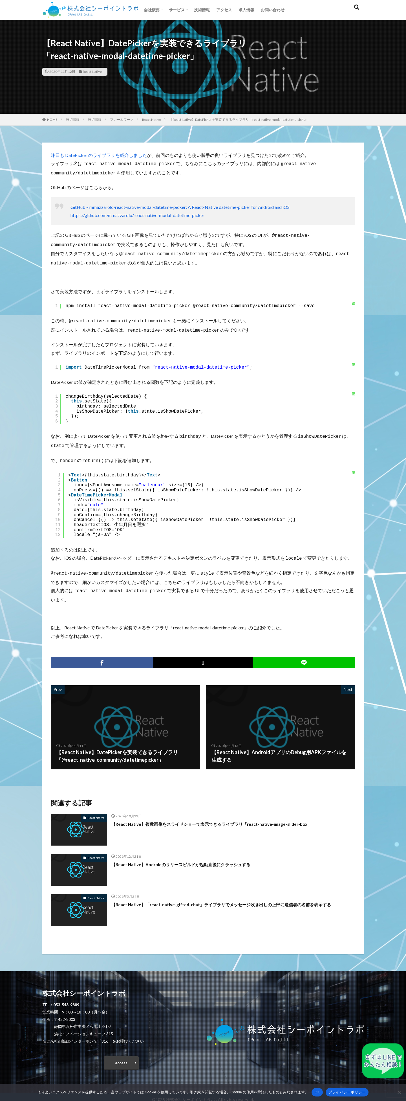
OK (317, 1092)
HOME (52, 119)
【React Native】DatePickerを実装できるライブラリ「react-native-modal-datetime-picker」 (239, 119)
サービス (177, 9)
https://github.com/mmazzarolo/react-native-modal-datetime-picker (137, 214)
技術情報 (202, 9)
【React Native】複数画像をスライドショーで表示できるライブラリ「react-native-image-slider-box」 (229, 816)
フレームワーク (122, 119)
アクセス (224, 9)
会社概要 (152, 9)
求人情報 (246, 9)
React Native (92, 71)
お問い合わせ (272, 9)
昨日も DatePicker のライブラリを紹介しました (99, 155)
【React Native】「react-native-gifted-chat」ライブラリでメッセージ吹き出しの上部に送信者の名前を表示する (231, 900)
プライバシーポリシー (347, 1092)
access (121, 1056)
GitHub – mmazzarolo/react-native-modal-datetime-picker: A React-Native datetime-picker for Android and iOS (180, 206)
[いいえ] (399, 1092)
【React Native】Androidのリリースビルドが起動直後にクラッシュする (194, 856)
